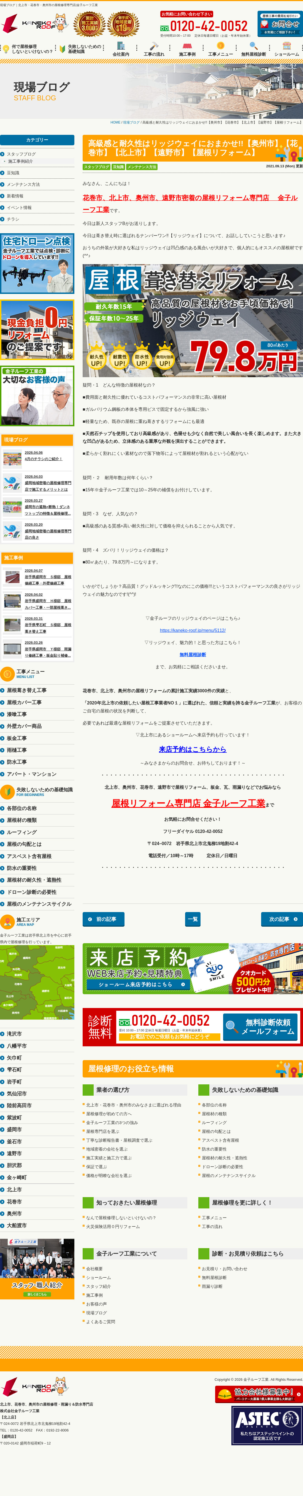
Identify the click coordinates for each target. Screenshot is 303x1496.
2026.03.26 (37, 649)
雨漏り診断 (212, 1286)
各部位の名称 (214, 1105)
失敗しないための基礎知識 (80, 49)
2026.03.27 (37, 507)
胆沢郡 (14, 1165)
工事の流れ (154, 49)
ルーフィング (214, 1122)
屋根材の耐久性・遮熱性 (224, 1157)
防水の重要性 (214, 1149)
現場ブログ (96, 1312)
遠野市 (14, 1153)
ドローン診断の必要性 (222, 1166)
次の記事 (279, 919)
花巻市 (14, 1202)
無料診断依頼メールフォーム (260, 1027)
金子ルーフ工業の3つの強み (112, 1122)
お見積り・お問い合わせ (224, 1268)
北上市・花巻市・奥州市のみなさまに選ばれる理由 (133, 1105)
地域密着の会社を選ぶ (107, 1149)
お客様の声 (96, 1304)
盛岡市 (14, 1129)
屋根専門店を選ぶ (102, 1131)
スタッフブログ (96, 167)
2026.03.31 (37, 625)
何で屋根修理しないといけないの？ (28, 49)
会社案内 (121, 49)
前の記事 (106, 919)
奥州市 (14, 1213)
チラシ (13, 219)
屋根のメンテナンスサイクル (229, 1175)
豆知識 (118, 167)
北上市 (14, 1189)
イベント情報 (19, 207)
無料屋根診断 (253, 49)
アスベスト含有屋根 (220, 1140)
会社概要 (94, 1268)
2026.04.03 (37, 483)
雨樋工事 (17, 750)
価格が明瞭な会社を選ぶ (109, 1175)
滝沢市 (14, 1034)
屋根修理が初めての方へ (109, 1113)
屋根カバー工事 (24, 702)
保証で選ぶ (96, 1166)
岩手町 (14, 1082)
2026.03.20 (37, 531)
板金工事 (17, 738)
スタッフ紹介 (98, 1286)
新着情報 (15, 196)
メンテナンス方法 (142, 167)
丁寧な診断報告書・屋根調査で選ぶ (119, 1140)
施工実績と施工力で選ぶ (109, 1157)
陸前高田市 (19, 1105)
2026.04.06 (37, 459)
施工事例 (187, 49)
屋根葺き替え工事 (27, 690)
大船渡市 (17, 1225)
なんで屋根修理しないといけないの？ (121, 1217)
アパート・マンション (31, 774)
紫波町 (14, 1117)
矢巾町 (14, 1058)
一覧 (193, 919)
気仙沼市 (17, 1093)
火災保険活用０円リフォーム (113, 1226)
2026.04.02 (37, 601)
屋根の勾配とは (216, 1131)
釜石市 (14, 1141)
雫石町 (14, 1070)
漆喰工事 (17, 714)
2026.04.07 (37, 577)
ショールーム (286, 49)
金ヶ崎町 (17, 1177)
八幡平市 (17, 1046)
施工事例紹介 (20, 161)
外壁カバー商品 (24, 726)
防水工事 (17, 762)
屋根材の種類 (214, 1113)
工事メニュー (220, 49)
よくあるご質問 (100, 1321)
